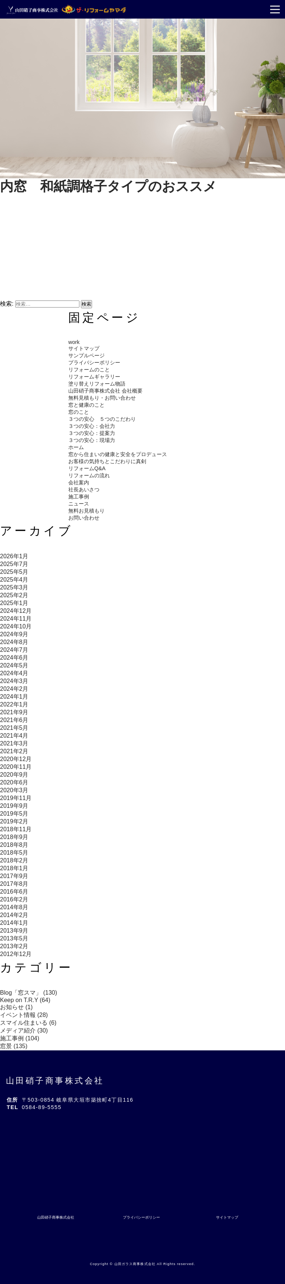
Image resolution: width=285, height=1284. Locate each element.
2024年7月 (14, 650)
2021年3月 (14, 743)
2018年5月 (14, 852)
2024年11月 (16, 618)
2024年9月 (14, 634)
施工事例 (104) (19, 1038)
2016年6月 (14, 891)
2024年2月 (14, 689)
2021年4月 (14, 735)
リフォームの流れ (89, 475)
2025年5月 (14, 572)
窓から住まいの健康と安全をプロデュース (117, 454)
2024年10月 (16, 626)
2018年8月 (14, 845)
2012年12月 (16, 954)
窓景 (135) (13, 1046)
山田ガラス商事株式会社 (134, 1264)
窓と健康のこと (86, 405)
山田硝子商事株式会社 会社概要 (105, 391)
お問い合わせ (83, 518)
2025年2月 (14, 595)
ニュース (78, 504)
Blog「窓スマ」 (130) (28, 992)
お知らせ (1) (16, 1007)
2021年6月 (14, 720)
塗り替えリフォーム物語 (96, 384)
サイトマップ (83, 348)
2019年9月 (14, 806)
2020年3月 (14, 790)
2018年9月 (14, 837)
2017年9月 (14, 876)
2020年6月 (14, 782)
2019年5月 (14, 813)
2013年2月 (14, 946)
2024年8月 (14, 642)
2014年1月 (14, 923)
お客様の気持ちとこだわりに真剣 (107, 461)
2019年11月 (16, 798)
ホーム (76, 447)
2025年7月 (14, 564)
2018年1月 (14, 868)
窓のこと (78, 412)
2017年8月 (14, 884)
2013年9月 (14, 930)
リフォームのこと (89, 370)
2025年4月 (14, 579)
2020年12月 (16, 759)
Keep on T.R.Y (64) (25, 1000)
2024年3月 (14, 681)
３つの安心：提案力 (91, 433)
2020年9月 (14, 774)
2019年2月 (14, 821)
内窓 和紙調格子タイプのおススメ (108, 186)
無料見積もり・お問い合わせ (102, 398)
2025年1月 (14, 603)
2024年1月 (14, 696)
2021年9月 (14, 712)
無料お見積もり (86, 511)
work (73, 342)
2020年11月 (16, 767)
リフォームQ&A (86, 468)
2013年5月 (14, 938)
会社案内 (78, 482)
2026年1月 (14, 556)
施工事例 (78, 497)
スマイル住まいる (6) (28, 1023)
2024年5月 (14, 665)
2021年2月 (14, 751)
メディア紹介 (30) (24, 1030)
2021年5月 (14, 728)
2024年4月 (14, 673)
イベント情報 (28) (24, 1015)
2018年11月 (16, 829)
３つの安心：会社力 (91, 426)
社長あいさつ (83, 490)
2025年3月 (14, 587)
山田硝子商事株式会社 (55, 1080)
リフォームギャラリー (94, 377)
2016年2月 (14, 899)
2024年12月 (16, 611)
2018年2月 (14, 860)
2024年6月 (14, 657)
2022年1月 (14, 704)
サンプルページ (86, 355)
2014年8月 (14, 907)
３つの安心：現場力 (91, 440)
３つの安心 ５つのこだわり (102, 419)
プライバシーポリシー (94, 362)
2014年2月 (14, 915)
